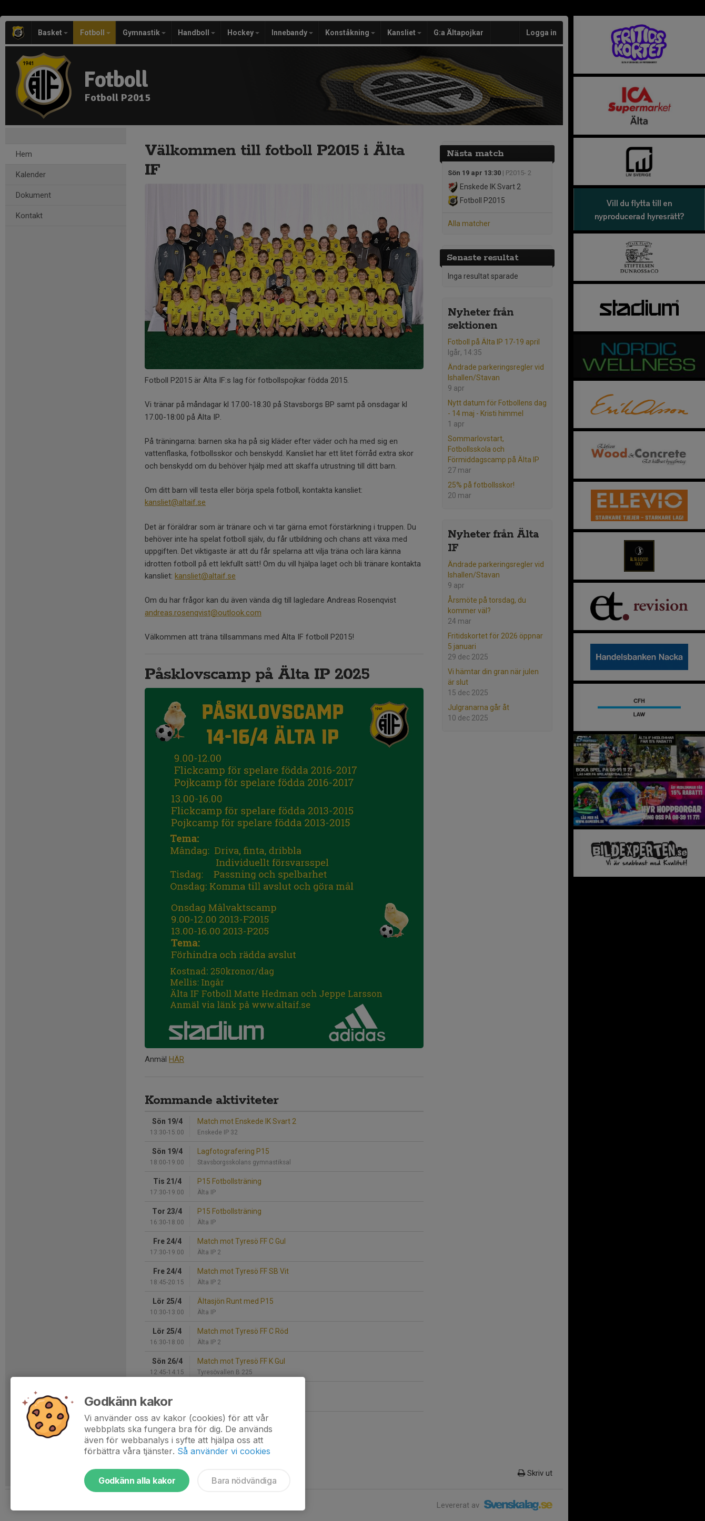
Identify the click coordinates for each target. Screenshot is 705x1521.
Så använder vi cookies (223, 1451)
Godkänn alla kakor (136, 1480)
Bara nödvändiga (244, 1480)
